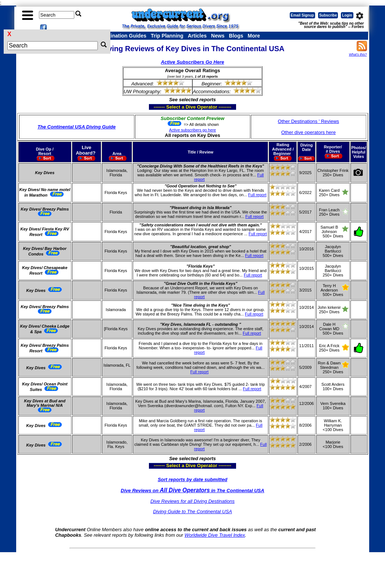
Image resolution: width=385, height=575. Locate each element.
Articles (197, 36)
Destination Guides (122, 36)
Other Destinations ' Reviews (308, 121)
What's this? (358, 54)
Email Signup (302, 15)
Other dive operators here (308, 132)
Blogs (236, 36)
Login (347, 15)
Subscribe (328, 15)
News (218, 36)
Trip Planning (167, 36)
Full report (257, 195)
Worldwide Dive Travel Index (215, 535)
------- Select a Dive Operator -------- (156, 106)
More (253, 36)
